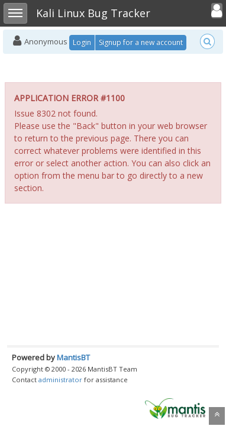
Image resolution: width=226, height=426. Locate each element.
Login (82, 42)
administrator (60, 379)
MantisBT (73, 357)
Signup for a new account (141, 42)
